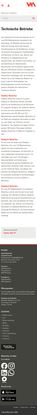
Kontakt (16, 407)
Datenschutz (24, 407)
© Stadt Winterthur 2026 (9, 412)
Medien (5, 323)
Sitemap (32, 407)
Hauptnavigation (2, 5)
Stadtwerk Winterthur (9, 186)
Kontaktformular (6, 255)
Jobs (4, 318)
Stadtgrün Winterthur (9, 139)
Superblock (6, 331)
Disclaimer (6, 336)
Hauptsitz (4, 266)
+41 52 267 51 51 (17, 258)
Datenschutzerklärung (9, 333)
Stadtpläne (6, 328)
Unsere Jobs (8, 233)
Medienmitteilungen (8, 320)
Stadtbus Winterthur (9, 96)
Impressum (6, 338)
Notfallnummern (7, 315)
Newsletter (6, 325)
